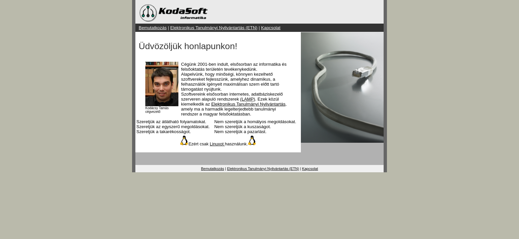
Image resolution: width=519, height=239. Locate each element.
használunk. (236, 143)
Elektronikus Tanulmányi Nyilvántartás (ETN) (213, 27)
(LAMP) (247, 99)
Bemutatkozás (152, 27)
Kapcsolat (271, 27)
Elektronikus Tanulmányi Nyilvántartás (248, 104)
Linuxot (217, 143)
